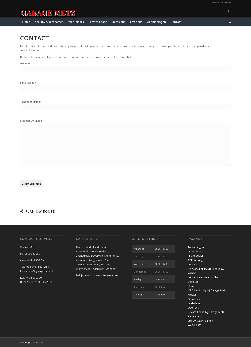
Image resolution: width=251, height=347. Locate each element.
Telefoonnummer (30, 101)
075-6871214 (41, 266)
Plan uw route (40, 211)
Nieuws (192, 294)
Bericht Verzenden (31, 184)
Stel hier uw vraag (31, 120)
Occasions (194, 299)
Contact (192, 264)
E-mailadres (28, 82)
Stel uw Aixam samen (200, 320)
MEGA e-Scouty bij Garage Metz (207, 290)
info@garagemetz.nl (41, 271)
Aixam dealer (195, 255)
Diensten (193, 281)
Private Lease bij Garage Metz (206, 311)
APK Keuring (195, 260)
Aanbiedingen (196, 247)
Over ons (193, 307)
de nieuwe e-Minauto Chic (203, 277)
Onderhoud (194, 303)
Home (191, 286)
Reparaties (194, 316)
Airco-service (195, 251)
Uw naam (26, 63)
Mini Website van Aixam (104, 275)
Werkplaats (194, 325)
